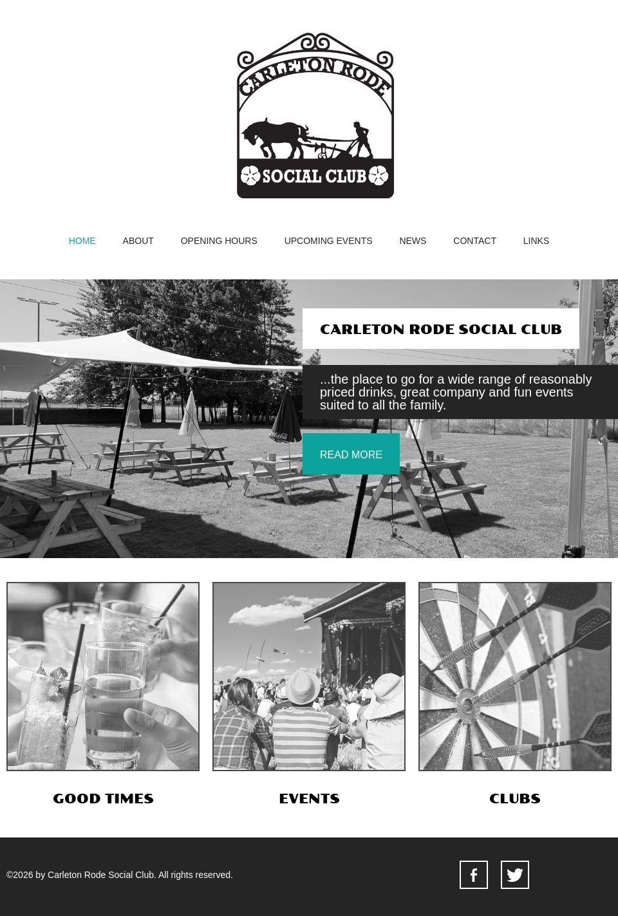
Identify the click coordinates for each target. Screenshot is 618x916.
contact (474, 241)
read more (351, 454)
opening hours (219, 241)
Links (536, 241)
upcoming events (329, 241)
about (138, 241)
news (412, 241)
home (82, 241)
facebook (474, 875)
